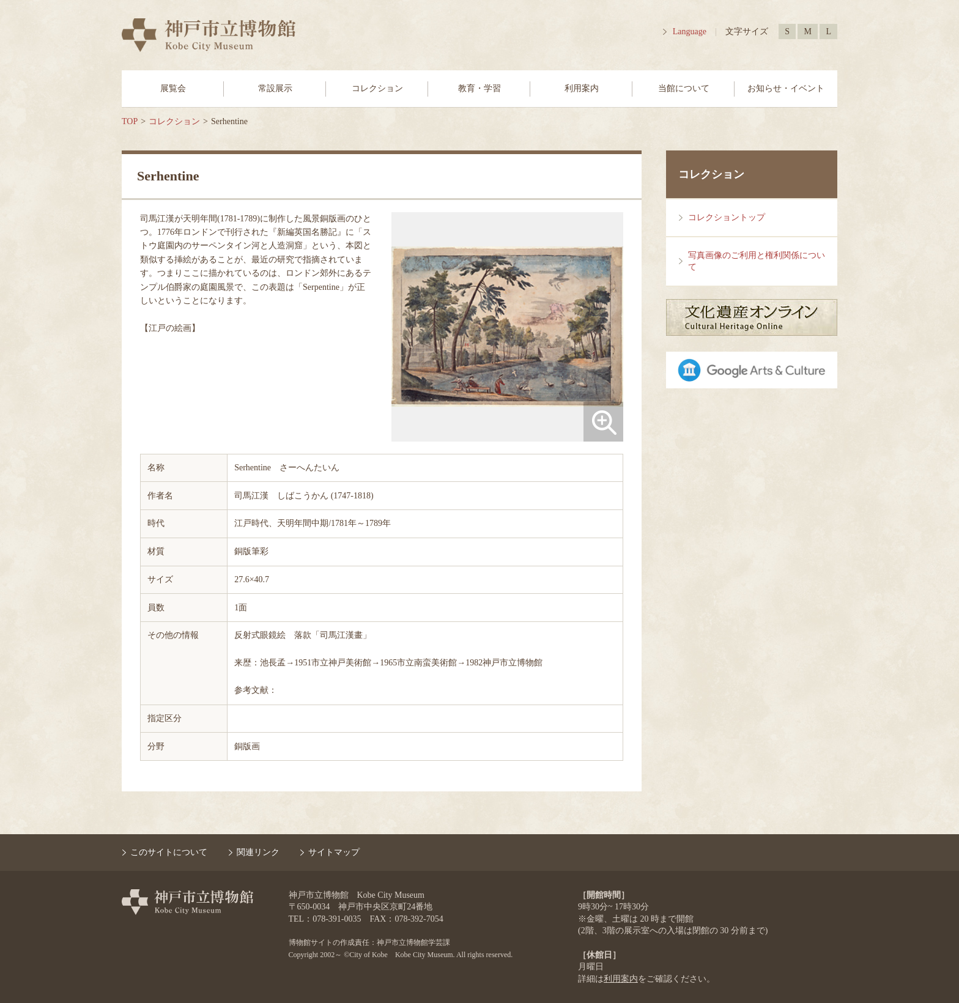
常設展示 (275, 88)
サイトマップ (334, 852)
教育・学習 (479, 88)
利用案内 (582, 88)
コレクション (377, 88)
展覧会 (173, 88)
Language (689, 31)
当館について (683, 88)
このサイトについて (168, 852)
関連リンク (258, 852)
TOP (130, 121)
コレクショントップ (726, 217)
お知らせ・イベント (785, 88)
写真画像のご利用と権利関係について (756, 261)
